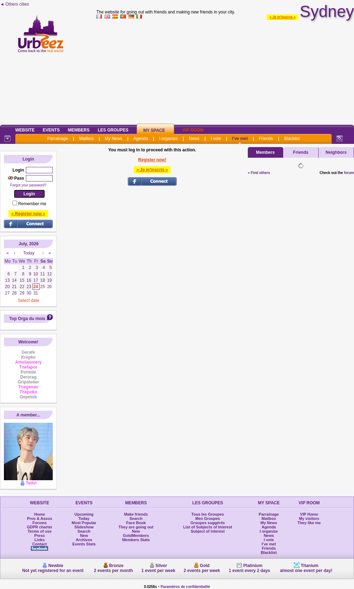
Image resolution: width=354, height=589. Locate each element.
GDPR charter (39, 527)
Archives (84, 540)
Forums (40, 523)
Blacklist (292, 138)
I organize (168, 138)
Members (79, 130)
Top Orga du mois (27, 318)
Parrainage (57, 138)
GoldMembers (136, 535)
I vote (216, 138)
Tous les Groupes (208, 514)
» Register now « (28, 213)
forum (349, 173)
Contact (39, 544)
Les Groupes (113, 130)
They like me (309, 523)
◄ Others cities (14, 4)
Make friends (136, 514)
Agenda (140, 138)
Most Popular (84, 523)
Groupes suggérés (207, 523)
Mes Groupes (207, 518)
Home (39, 514)
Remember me (32, 203)
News (194, 138)
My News (113, 138)
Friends (266, 138)
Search (84, 531)
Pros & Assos (39, 518)
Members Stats (136, 540)
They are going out (136, 527)
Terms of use (40, 531)
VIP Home (309, 514)
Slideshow (83, 527)
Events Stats (84, 544)
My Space (154, 130)
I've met (240, 138)
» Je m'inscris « (282, 17)
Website (25, 130)
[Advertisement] (225, 70)
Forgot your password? (28, 185)
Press (39, 535)
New (84, 535)
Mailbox (86, 138)
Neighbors (336, 152)
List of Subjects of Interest (207, 527)
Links (39, 540)
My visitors (309, 518)
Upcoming (83, 514)
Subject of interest (208, 531)
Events (51, 130)
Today (84, 518)
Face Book (136, 523)
